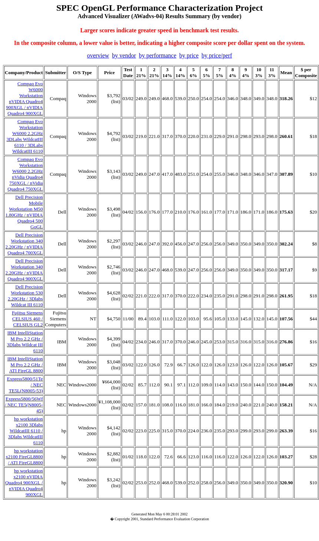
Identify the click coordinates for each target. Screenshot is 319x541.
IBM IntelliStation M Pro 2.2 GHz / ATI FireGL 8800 (25, 364)
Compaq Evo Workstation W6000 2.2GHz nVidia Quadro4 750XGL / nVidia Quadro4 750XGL (25, 174)
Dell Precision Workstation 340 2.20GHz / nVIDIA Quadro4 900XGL (24, 269)
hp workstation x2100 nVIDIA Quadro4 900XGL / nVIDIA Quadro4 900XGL (24, 482)
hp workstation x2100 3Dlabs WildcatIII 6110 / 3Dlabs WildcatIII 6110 (25, 430)
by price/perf (216, 55)
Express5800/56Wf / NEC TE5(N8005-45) (24, 404)
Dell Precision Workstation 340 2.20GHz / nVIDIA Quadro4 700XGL (24, 243)
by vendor (124, 55)
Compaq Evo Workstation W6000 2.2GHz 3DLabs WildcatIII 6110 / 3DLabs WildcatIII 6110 (25, 136)
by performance (157, 55)
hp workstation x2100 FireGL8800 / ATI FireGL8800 (24, 456)
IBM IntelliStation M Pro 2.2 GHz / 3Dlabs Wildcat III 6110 (25, 341)
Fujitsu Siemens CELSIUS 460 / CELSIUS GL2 (27, 318)
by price (188, 55)
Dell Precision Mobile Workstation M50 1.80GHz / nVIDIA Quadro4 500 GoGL (24, 212)
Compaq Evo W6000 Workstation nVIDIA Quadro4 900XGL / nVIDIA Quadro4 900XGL (24, 98)
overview (98, 55)
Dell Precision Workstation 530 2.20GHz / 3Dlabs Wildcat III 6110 (25, 295)
